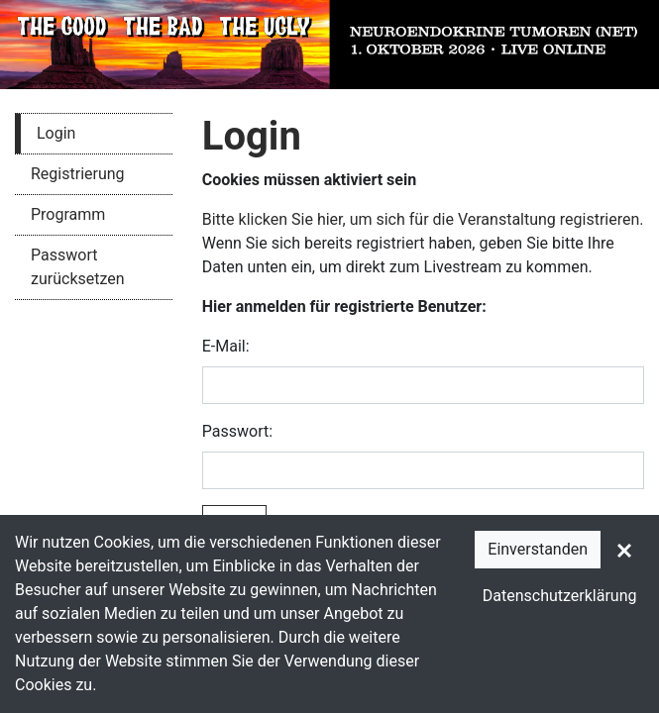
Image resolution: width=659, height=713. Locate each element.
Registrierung (78, 173)
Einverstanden (538, 549)
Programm (68, 214)
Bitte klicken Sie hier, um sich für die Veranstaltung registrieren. (423, 219)
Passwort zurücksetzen (78, 267)
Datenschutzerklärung (560, 595)
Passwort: (237, 431)
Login (56, 133)
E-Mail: (226, 346)
